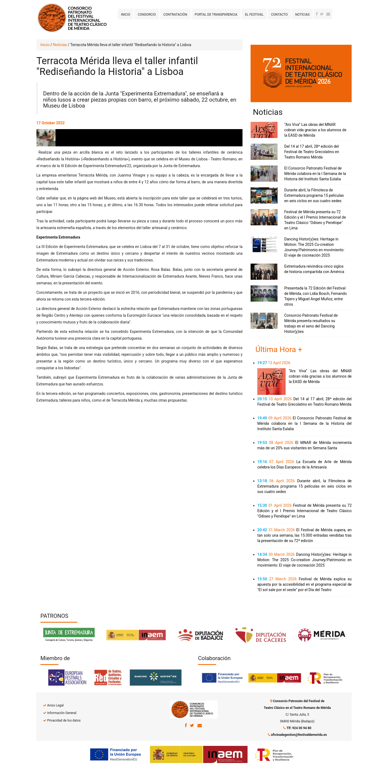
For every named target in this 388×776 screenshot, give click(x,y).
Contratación (175, 14)
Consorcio (147, 14)
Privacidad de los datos (64, 720)
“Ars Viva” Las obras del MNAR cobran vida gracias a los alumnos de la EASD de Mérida (315, 129)
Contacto (279, 14)
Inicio (125, 14)
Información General (61, 713)
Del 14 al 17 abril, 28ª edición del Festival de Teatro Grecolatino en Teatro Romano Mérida (311, 151)
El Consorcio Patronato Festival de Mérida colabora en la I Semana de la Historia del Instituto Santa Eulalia (315, 173)
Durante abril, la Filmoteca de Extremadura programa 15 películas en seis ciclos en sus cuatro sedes (314, 195)
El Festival (254, 14)
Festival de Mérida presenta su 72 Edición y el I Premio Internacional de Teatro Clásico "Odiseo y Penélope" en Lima (304, 510)
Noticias (302, 14)
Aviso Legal (55, 705)
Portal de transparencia (216, 14)
